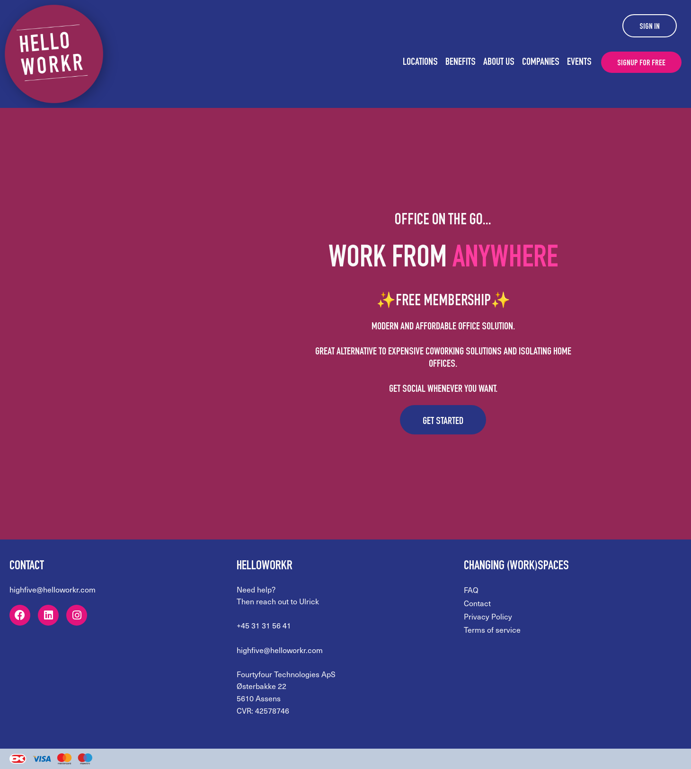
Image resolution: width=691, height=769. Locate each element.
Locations (420, 62)
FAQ (471, 590)
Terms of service (492, 630)
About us (498, 62)
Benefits (460, 62)
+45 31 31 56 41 (264, 625)
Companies (540, 62)
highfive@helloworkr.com (52, 589)
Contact (477, 603)
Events (579, 62)
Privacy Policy (488, 616)
